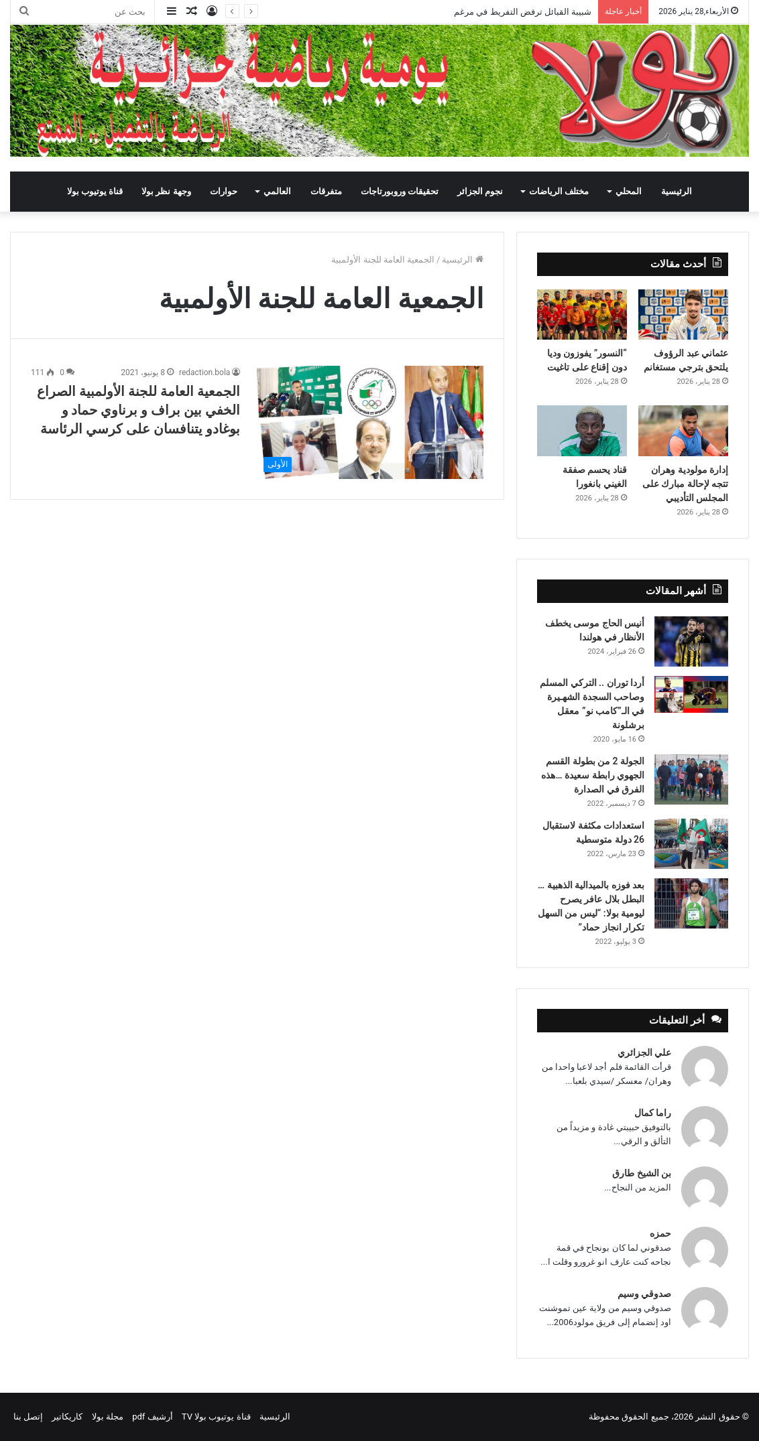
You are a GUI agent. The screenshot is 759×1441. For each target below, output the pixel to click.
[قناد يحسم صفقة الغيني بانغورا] (582, 430)
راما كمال (652, 1112)
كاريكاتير (67, 1417)
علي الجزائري (644, 1052)
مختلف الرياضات (559, 191)
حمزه (660, 1233)
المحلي (629, 191)
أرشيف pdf (152, 1417)
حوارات (223, 191)
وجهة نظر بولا (165, 191)
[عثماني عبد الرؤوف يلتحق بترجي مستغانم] (683, 314)
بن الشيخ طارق (641, 1173)
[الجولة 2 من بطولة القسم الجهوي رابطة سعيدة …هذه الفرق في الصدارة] (691, 779)
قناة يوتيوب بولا (95, 191)
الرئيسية (676, 191)
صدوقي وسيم (644, 1293)
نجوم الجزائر (480, 191)
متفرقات (326, 191)
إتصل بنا (28, 1417)
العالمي (277, 191)
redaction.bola (204, 372)
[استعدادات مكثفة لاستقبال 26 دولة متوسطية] (691, 844)
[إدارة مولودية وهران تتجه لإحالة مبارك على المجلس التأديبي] (683, 430)
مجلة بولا (107, 1417)
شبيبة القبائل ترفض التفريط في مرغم (522, 12)
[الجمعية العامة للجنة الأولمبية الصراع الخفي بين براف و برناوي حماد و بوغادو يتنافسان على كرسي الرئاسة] (370, 422)
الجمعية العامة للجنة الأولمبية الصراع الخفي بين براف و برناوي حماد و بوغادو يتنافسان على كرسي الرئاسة (138, 410)
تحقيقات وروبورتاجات (400, 191)
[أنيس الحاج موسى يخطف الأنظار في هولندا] (691, 641)
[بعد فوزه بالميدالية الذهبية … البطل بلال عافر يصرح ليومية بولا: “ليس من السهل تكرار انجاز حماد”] (691, 903)
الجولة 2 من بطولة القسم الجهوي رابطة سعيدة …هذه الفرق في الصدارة (592, 775)
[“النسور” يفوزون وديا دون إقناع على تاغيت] (582, 314)
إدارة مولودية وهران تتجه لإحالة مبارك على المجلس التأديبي (685, 483)
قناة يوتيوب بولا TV (216, 1417)
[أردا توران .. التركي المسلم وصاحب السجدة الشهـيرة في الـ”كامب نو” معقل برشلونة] (691, 694)
